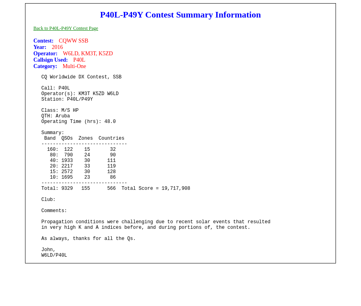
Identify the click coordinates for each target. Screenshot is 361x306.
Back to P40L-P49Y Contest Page (65, 28)
